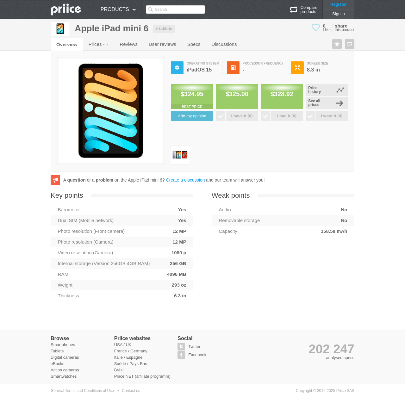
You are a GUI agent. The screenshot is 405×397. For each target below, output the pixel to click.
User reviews (162, 44)
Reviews (129, 44)
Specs (194, 44)
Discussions (224, 44)
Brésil (119, 370)
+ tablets (163, 28)
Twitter (194, 346)
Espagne (134, 357)
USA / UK (123, 344)
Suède (120, 363)
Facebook (197, 354)
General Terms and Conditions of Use (82, 390)
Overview (67, 44)
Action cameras (65, 370)
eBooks (57, 363)
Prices (99, 44)
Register (338, 4)
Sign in (338, 13)
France (120, 351)
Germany (138, 351)
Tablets (57, 351)
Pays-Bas (138, 363)
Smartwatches (64, 376)
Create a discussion (185, 180)
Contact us (131, 390)
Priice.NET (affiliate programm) (142, 376)
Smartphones (63, 344)
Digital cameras (65, 357)
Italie (118, 357)
